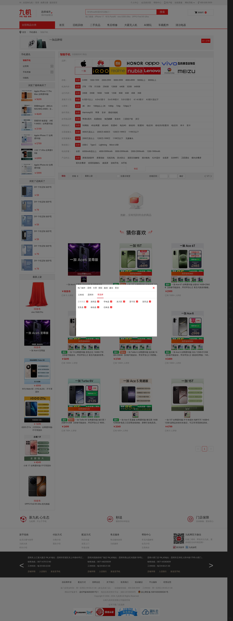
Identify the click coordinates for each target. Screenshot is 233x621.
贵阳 (100, 288)
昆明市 (91, 295)
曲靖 (106, 288)
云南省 (81, 295)
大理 (95, 288)
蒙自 (111, 288)
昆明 (89, 288)
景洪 (117, 288)
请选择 (100, 294)
